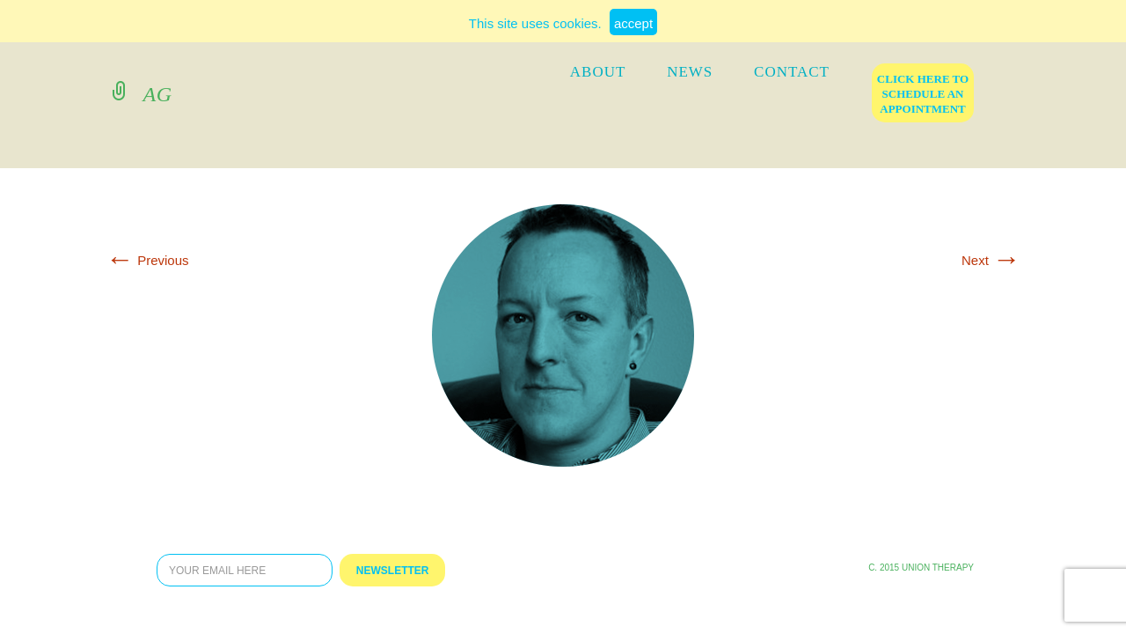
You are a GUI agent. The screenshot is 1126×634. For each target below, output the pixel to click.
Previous (147, 260)
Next (990, 260)
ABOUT (598, 71)
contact (792, 71)
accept (633, 23)
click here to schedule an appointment (923, 93)
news (690, 71)
